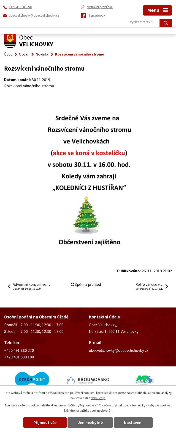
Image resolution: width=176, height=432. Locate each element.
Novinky (42, 54)
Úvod (8, 54)
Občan (24, 54)
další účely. (98, 398)
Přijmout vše (45, 422)
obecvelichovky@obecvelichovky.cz (118, 350)
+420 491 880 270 (19, 350)
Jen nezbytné (90, 422)
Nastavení (133, 422)
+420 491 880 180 (19, 357)
